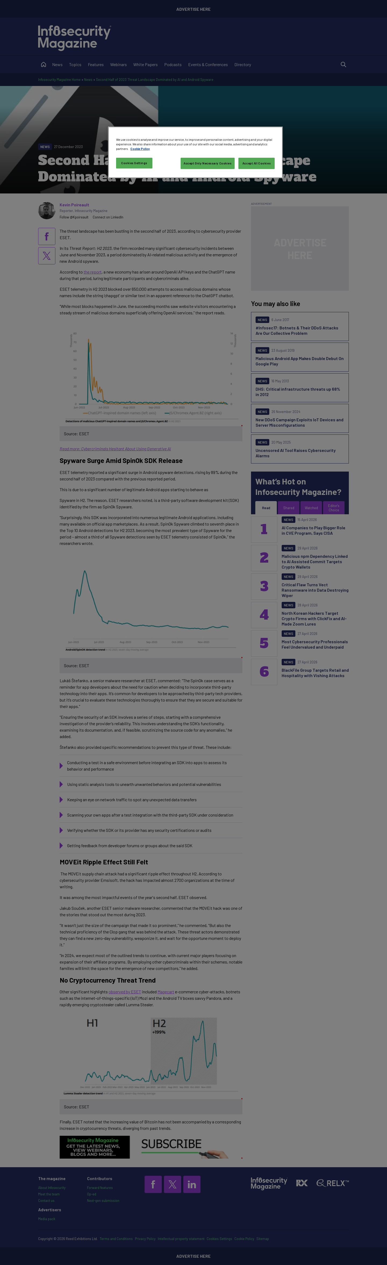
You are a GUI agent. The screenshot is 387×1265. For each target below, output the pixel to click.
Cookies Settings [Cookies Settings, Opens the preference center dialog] (134, 163)
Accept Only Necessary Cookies (208, 163)
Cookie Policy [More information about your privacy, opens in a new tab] (140, 148)
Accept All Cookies (256, 163)
